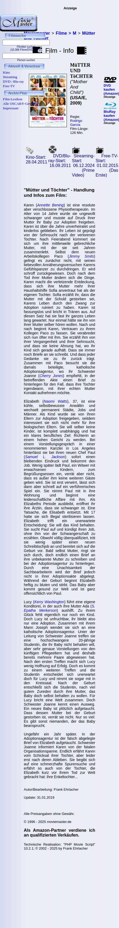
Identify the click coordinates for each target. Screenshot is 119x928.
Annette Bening (50, 205)
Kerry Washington (49, 602)
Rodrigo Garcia (76, 123)
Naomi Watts (55, 401)
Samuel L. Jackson (45, 457)
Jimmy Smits (81, 256)
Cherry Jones (51, 376)
